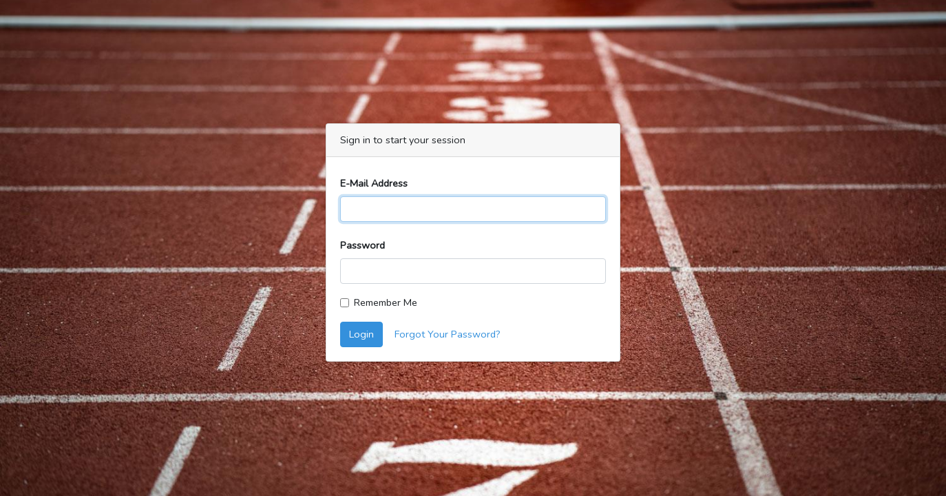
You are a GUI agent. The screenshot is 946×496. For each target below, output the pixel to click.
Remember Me (385, 302)
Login (361, 334)
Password (362, 245)
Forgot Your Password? (448, 334)
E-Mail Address (374, 183)
